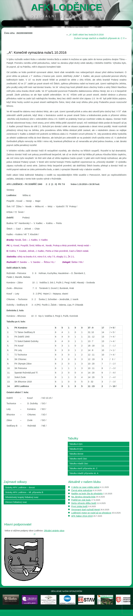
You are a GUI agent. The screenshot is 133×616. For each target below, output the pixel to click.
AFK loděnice (66, 7)
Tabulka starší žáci (78, 458)
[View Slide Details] (14, 602)
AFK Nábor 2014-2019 (82, 516)
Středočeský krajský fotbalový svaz (21, 497)
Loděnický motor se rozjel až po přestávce (91, 513)
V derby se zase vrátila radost (85, 487)
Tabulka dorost (76, 454)
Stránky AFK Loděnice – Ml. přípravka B (24, 492)
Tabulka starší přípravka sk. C (83, 468)
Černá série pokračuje (81, 490)
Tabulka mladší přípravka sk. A (83, 473)
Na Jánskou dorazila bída (83, 497)
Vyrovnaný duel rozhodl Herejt (85, 509)
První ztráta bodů (79, 506)
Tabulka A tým (75, 444)
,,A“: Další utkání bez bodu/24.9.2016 (86, 34)
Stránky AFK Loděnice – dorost (20, 487)
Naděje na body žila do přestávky (87, 493)
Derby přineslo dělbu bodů (83, 503)
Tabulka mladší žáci (78, 463)
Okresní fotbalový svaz (16, 502)
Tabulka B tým (76, 449)
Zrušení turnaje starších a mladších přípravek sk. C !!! (99, 38)
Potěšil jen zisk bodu (81, 500)
